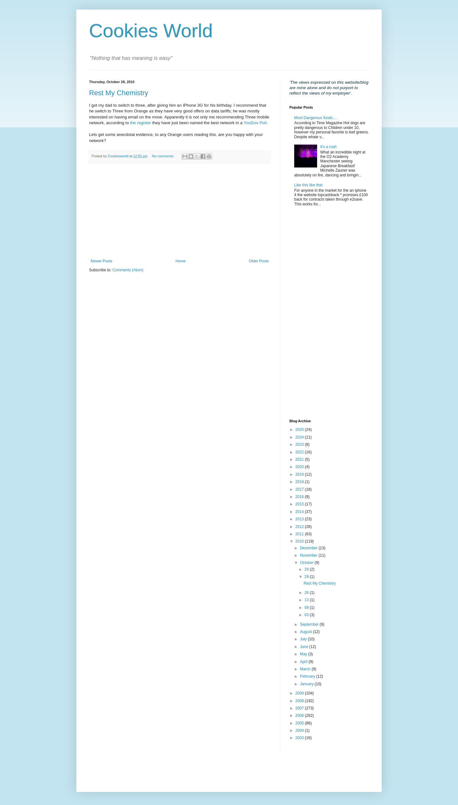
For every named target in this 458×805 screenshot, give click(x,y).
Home (181, 261)
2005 (300, 723)
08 (307, 607)
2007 (300, 708)
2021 (300, 459)
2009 (300, 693)
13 (307, 600)
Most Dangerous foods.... (315, 118)
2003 (300, 738)
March (306, 669)
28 (307, 576)
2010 (300, 541)
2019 (300, 474)
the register (140, 122)
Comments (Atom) (127, 270)
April (304, 661)
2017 (300, 489)
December (309, 548)
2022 (300, 452)
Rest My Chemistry (118, 93)
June (304, 647)
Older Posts (259, 261)
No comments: (163, 156)
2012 (300, 526)
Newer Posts (101, 261)
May (304, 654)
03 (307, 615)
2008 (300, 701)
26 (307, 592)
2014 (300, 511)
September (310, 624)
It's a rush (328, 147)
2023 (300, 444)
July (304, 639)
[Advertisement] (179, 211)
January (307, 684)
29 (307, 569)
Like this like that (308, 185)
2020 (300, 467)
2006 (300, 715)
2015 (300, 504)
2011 (300, 534)
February (308, 676)
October (307, 562)
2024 (300, 437)
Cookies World (151, 30)
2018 (300, 482)
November (309, 555)
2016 (300, 497)
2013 (300, 519)
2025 (300, 429)
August (306, 632)
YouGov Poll (255, 122)
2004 (300, 730)
